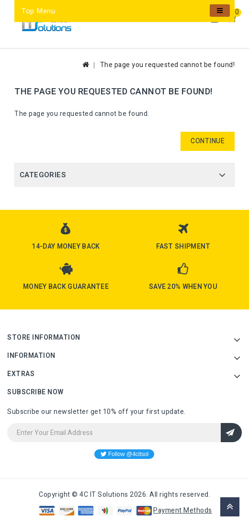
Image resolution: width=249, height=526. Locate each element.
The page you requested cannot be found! (167, 65)
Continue (208, 141)
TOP (229, 506)
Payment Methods (182, 510)
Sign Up (231, 432)
